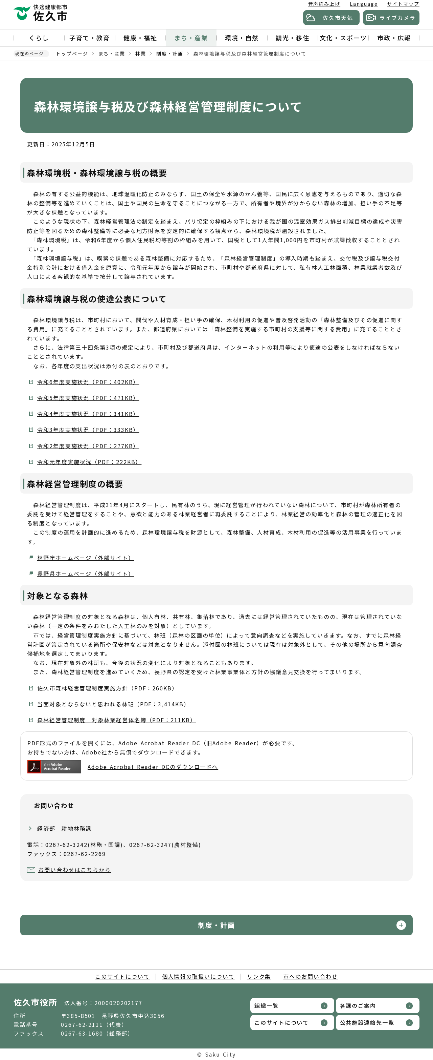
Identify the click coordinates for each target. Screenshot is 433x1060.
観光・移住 (293, 37)
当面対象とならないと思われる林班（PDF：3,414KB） (113, 704)
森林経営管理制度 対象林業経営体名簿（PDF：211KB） (116, 720)
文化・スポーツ (343, 37)
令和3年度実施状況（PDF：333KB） (88, 429)
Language (364, 3)
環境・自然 (242, 37)
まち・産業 (191, 37)
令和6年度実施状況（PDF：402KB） (88, 382)
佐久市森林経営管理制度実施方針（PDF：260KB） (107, 688)
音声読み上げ (324, 3)
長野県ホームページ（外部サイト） (85, 573)
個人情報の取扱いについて (198, 976)
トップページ (72, 53)
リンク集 (259, 976)
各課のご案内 (358, 1005)
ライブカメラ (397, 18)
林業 (140, 53)
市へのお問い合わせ (310, 976)
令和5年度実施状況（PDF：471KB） (88, 398)
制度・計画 (169, 53)
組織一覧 (266, 1005)
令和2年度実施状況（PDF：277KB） (88, 446)
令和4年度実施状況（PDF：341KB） (88, 414)
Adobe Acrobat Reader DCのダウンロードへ (122, 766)
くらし (39, 37)
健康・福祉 (140, 37)
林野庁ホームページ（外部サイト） (85, 558)
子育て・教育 (89, 37)
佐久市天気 (338, 18)
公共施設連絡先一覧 (367, 1022)
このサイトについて (122, 976)
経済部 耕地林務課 (64, 828)
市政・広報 (394, 37)
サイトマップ (403, 3)
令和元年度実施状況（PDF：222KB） (89, 462)
